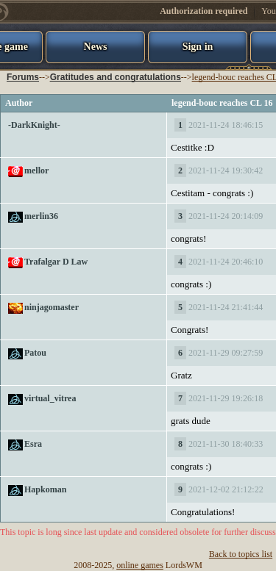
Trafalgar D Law (56, 261)
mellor (36, 170)
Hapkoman (45, 489)
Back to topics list (240, 554)
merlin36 (41, 216)
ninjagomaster (51, 307)
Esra (33, 444)
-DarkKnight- (34, 125)
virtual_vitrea (50, 398)
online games (139, 565)
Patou (35, 353)
